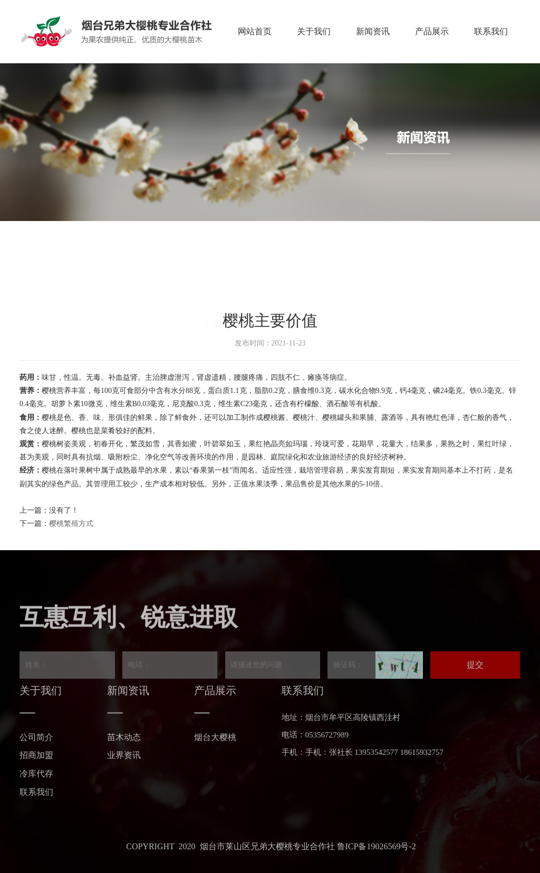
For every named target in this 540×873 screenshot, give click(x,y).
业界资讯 (124, 755)
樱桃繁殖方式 (71, 523)
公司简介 (36, 737)
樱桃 (49, 391)
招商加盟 (36, 755)
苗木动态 (124, 737)
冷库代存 (36, 773)
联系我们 (36, 792)
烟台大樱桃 (215, 737)
